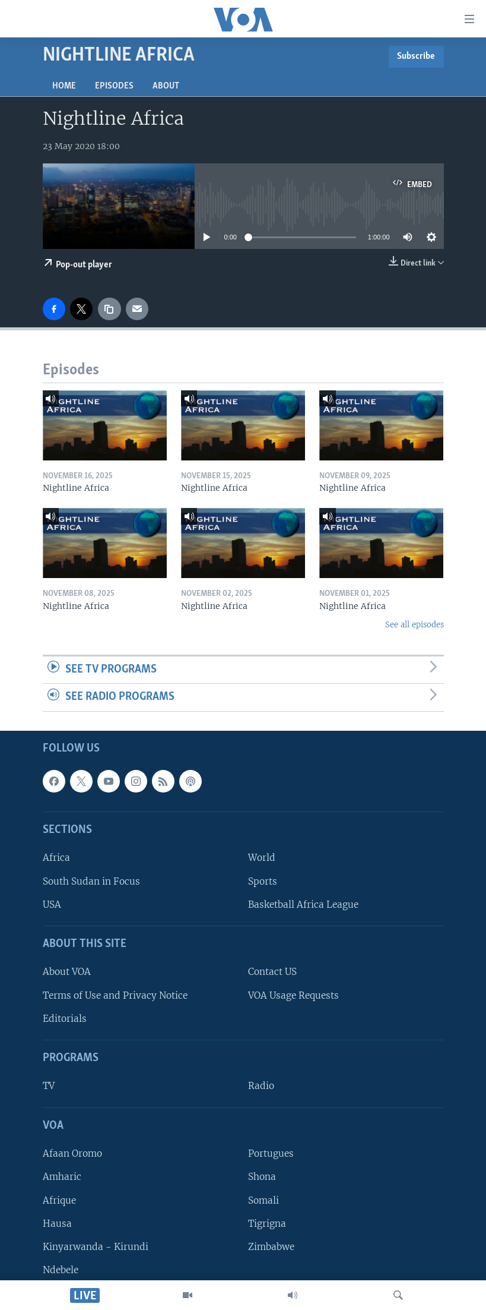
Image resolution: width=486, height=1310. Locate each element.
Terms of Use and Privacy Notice (115, 994)
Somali (263, 1199)
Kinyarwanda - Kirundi (95, 1246)
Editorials (65, 1018)
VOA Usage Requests (293, 994)
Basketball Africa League (303, 904)
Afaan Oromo (72, 1153)
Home (64, 86)
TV (49, 1085)
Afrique (59, 1199)
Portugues (271, 1153)
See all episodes (414, 625)
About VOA (67, 971)
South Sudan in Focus (91, 880)
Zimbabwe (271, 1246)
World (261, 857)
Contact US (272, 971)
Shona (262, 1176)
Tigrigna (267, 1223)
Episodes (114, 86)
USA (52, 904)
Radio (261, 1085)
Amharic (62, 1176)
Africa (56, 857)
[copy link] (109, 309)
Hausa (57, 1223)
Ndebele (60, 1270)
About (166, 86)
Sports (262, 880)
